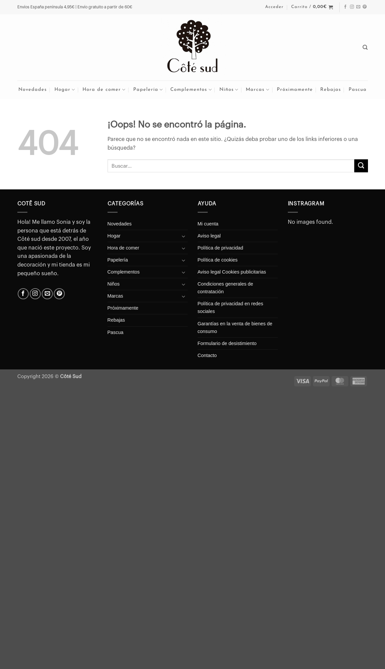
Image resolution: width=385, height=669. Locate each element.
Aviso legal (209, 235)
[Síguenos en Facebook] (345, 7)
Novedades (32, 89)
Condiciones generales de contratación (225, 287)
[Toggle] (184, 236)
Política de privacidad (220, 247)
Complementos (191, 90)
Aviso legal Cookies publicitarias (232, 272)
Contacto (207, 355)
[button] (274, 7)
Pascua (358, 89)
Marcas (257, 90)
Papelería (148, 90)
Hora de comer (104, 90)
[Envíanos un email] (358, 7)
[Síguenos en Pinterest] (365, 7)
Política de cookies (218, 260)
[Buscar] (365, 47)
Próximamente (295, 89)
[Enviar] (361, 165)
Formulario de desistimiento (227, 343)
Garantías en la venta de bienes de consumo (235, 327)
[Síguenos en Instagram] (352, 7)
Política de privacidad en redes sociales (230, 307)
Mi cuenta (208, 223)
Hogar (64, 90)
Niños (228, 90)
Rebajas (330, 89)
